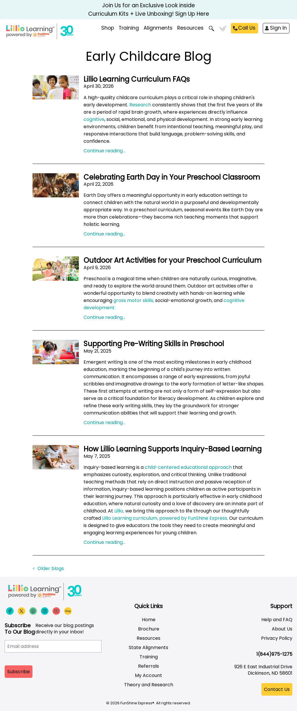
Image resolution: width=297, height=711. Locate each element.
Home (148, 619)
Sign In (278, 27)
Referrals (148, 666)
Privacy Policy (276, 638)
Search (211, 28)
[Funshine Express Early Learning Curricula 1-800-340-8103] (61, 33)
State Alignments (148, 647)
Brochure (148, 629)
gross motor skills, (133, 300)
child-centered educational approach (188, 467)
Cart (223, 28)
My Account (148, 675)
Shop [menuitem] (107, 27)
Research (140, 104)
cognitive (94, 119)
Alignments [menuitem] (158, 27)
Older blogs (50, 568)
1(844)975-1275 (274, 654)
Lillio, (119, 511)
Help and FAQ (276, 619)
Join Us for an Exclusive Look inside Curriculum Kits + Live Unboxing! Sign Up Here (148, 9)
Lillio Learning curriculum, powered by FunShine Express (164, 518)
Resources (190, 27)
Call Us (247, 27)
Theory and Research (148, 684)
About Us (282, 629)
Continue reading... (104, 150)
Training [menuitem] (129, 27)
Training (149, 656)
